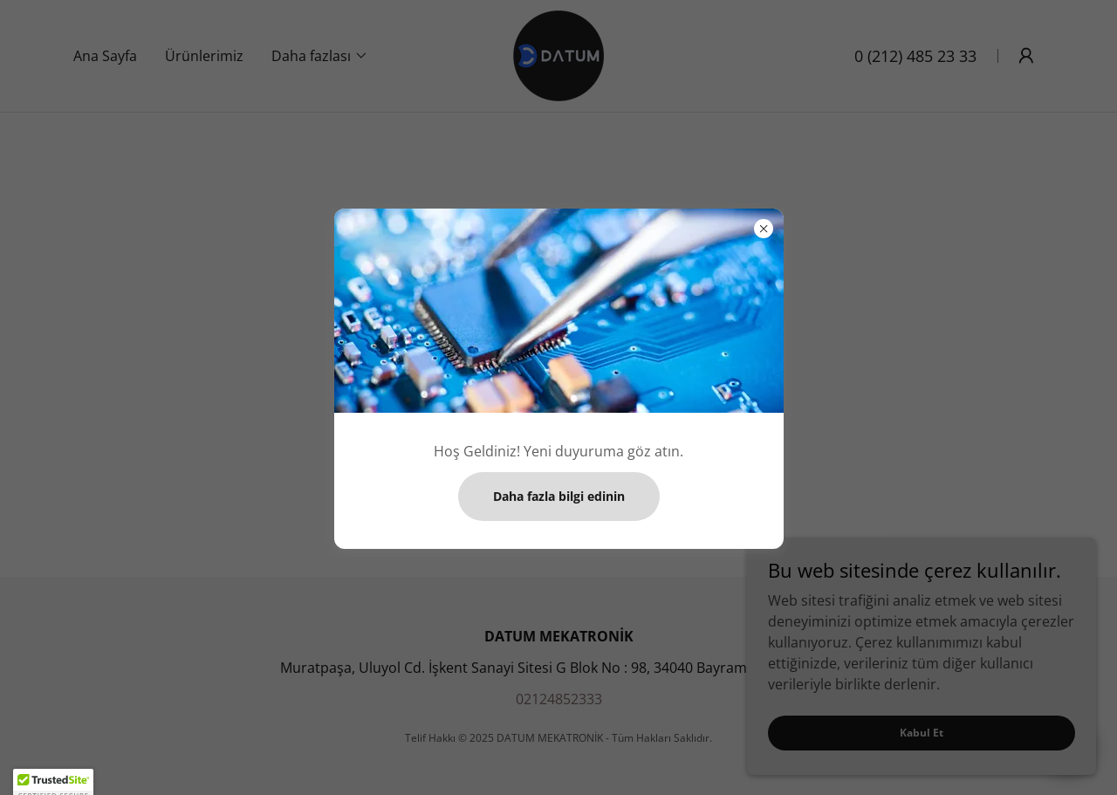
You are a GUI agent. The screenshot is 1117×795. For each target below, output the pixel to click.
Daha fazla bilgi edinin (559, 496)
